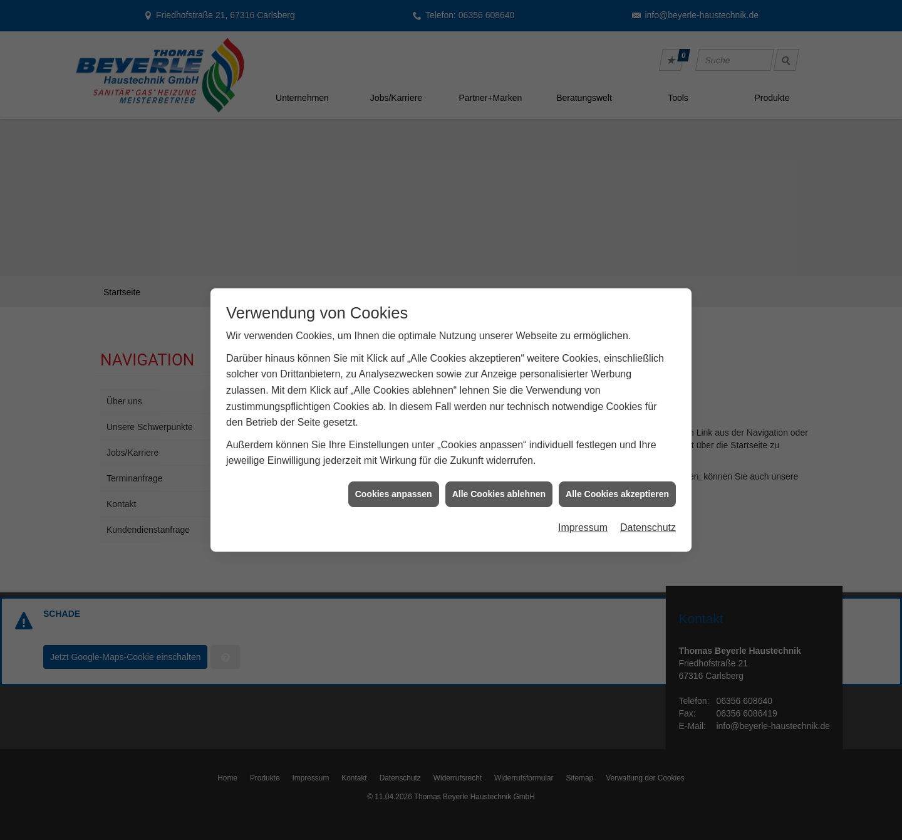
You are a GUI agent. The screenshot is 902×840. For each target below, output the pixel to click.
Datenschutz (648, 513)
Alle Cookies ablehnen (499, 480)
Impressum (583, 513)
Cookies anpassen (393, 480)
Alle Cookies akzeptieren (617, 480)
